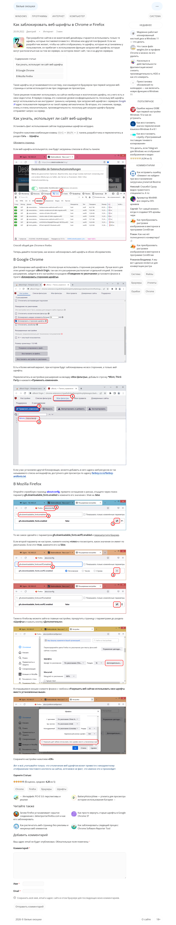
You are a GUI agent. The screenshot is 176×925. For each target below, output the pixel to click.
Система (155, 16)
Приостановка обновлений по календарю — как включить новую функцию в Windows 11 (144, 88)
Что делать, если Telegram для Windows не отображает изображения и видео (145, 151)
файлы (149, 274)
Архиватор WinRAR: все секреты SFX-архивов (143, 201)
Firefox (32, 788)
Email (17, 890)
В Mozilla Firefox (24, 76)
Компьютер (77, 16)
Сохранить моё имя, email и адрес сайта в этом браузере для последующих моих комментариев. (68, 897)
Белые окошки (25, 6)
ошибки (135, 291)
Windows (21, 16)
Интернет (58, 16)
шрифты (61, 788)
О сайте (146, 919)
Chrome (19, 788)
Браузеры (46, 788)
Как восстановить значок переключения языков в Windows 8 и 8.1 (145, 126)
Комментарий (21, 847)
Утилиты (151, 282)
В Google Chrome (25, 70)
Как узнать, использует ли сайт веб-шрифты (39, 64)
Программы (39, 16)
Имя (16, 883)
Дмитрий (31, 31)
